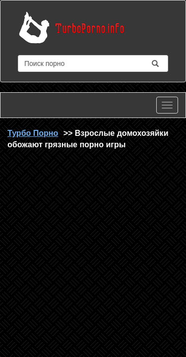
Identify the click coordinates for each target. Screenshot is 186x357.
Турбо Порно (32, 133)
